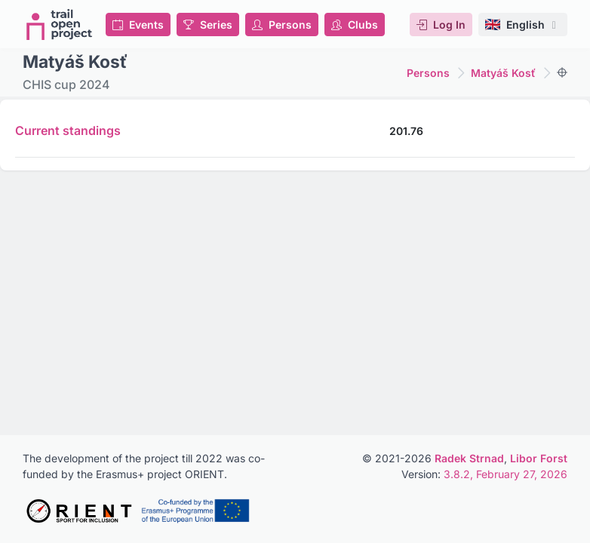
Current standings (68, 130)
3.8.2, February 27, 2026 (505, 474)
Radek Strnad (469, 458)
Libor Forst (538, 458)
